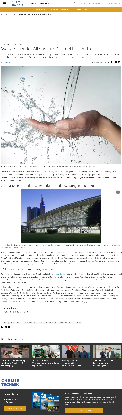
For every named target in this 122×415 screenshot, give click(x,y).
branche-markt (15, 323)
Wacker (3, 175)
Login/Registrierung (113, 3)
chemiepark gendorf (31, 323)
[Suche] (75, 4)
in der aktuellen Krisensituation (41, 280)
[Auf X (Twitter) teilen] (116, 62)
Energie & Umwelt (81, 9)
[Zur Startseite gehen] (17, 3)
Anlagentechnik (66, 9)
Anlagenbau (53, 9)
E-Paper (83, 3)
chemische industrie (48, 323)
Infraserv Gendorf (59, 274)
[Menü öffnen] (4, 3)
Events (32, 3)
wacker (5, 323)
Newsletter (96, 3)
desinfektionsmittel (66, 323)
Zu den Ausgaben (83, 410)
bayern (78, 323)
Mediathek (43, 3)
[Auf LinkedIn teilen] (119, 62)
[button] (117, 356)
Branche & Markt (40, 9)
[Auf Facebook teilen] (112, 62)
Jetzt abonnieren (15, 408)
